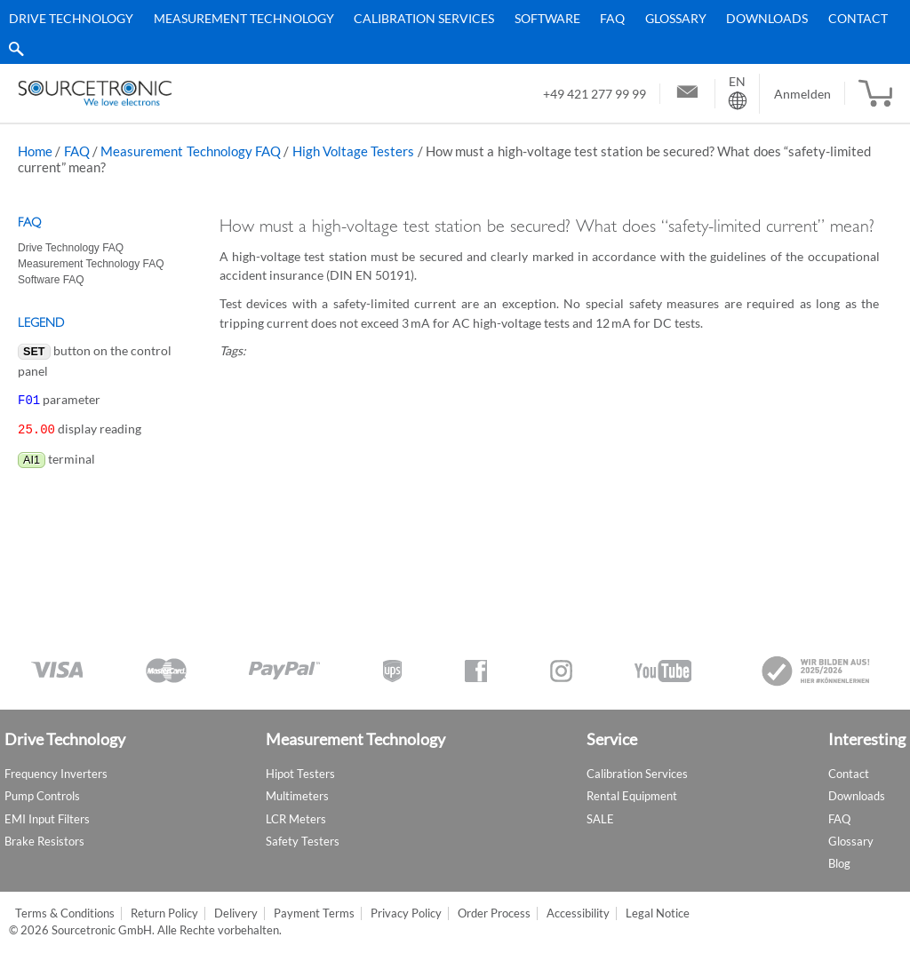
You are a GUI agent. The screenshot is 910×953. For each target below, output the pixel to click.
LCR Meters (296, 819)
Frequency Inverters (56, 773)
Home (35, 151)
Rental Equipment (632, 796)
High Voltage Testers (353, 151)
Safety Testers (302, 841)
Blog (839, 863)
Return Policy (164, 913)
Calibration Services (424, 18)
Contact (858, 18)
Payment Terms (314, 913)
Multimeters (297, 796)
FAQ (612, 18)
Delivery (236, 913)
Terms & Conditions (65, 913)
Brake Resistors (44, 841)
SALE (600, 819)
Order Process (494, 913)
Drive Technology (71, 18)
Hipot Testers (300, 773)
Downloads (767, 18)
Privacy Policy (406, 913)
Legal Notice (658, 913)
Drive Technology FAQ (71, 248)
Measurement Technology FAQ (190, 151)
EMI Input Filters (47, 819)
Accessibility (578, 913)
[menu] (448, 32)
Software (547, 18)
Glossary (675, 18)
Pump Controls (42, 796)
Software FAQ (51, 280)
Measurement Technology (244, 18)
